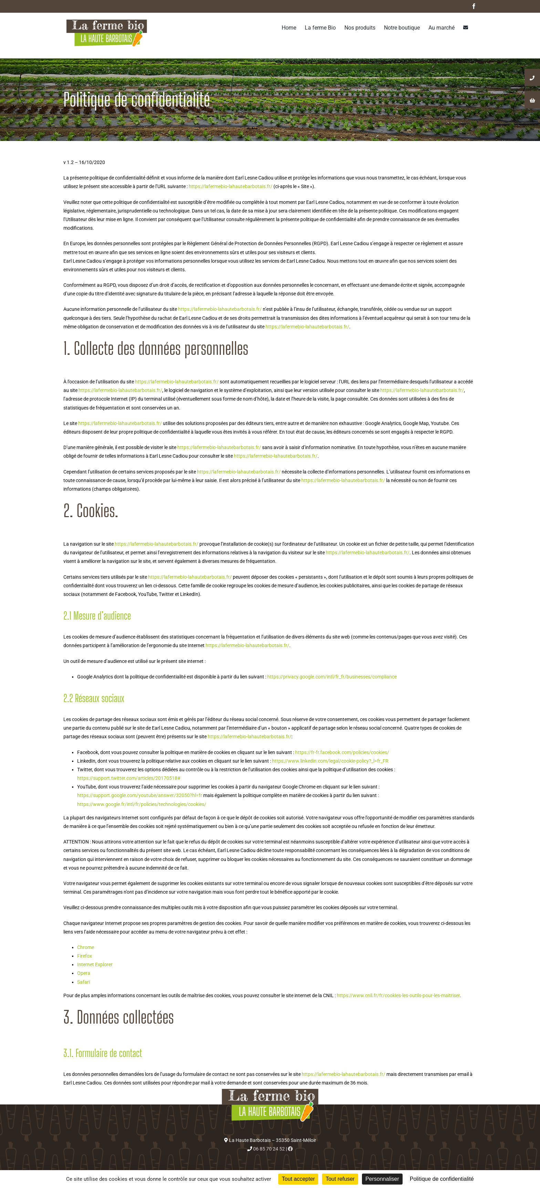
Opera (83, 973)
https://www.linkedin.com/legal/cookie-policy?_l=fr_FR (329, 761)
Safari (83, 982)
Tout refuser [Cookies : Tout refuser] (339, 1179)
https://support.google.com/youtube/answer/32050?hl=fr (139, 795)
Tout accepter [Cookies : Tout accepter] (298, 1179)
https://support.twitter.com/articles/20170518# (128, 778)
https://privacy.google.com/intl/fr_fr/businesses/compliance (332, 676)
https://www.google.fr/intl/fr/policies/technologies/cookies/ (141, 804)
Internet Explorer (95, 964)
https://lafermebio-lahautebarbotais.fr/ (230, 186)
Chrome (85, 947)
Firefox (84, 956)
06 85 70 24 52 (269, 1149)
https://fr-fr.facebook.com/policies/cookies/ (341, 752)
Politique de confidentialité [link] (442, 1179)
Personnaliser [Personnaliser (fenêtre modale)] (382, 1179)
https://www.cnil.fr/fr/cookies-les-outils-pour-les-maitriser (398, 995)
